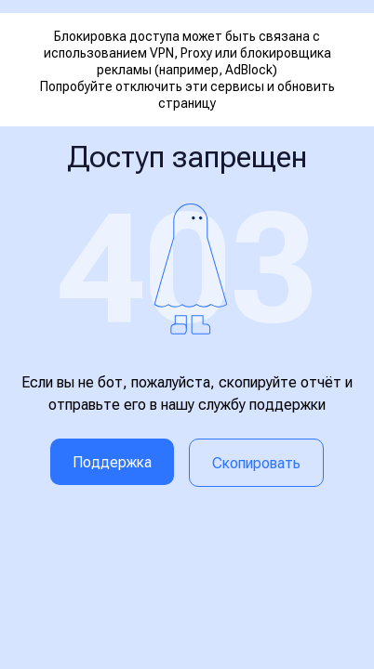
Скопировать (256, 463)
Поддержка (112, 462)
